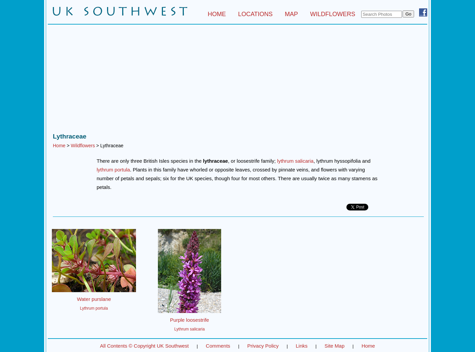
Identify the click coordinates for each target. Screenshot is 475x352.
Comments (218, 346)
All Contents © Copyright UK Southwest (144, 346)
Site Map (334, 346)
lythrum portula (113, 169)
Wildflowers (83, 145)
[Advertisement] (237, 80)
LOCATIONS (255, 14)
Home (59, 145)
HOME (217, 14)
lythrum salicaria (295, 161)
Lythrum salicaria (189, 329)
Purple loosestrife (189, 320)
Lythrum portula (94, 308)
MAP (291, 14)
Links (301, 346)
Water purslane (94, 299)
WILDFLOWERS (332, 14)
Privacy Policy (262, 346)
